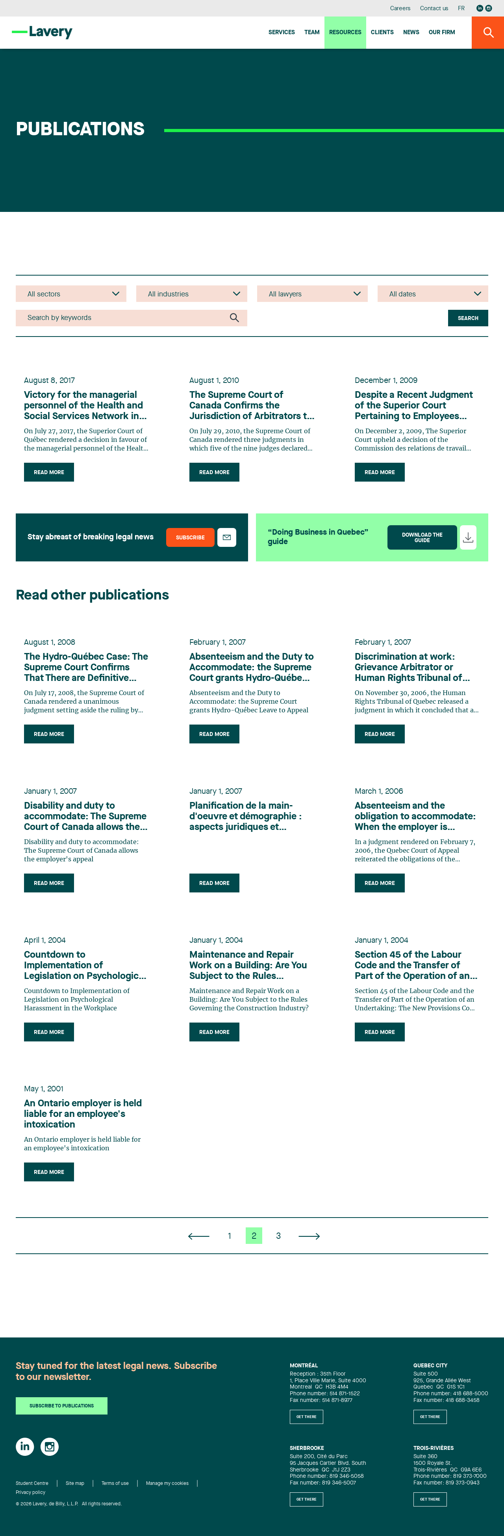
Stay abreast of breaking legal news (91, 540)
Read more (50, 474)
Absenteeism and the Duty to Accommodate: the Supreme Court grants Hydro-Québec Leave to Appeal (247, 673)
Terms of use (115, 1484)
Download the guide (422, 540)
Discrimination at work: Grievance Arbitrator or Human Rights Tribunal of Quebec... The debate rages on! (415, 673)
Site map (75, 1484)
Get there (306, 1417)
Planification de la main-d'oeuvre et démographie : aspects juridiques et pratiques (247, 825)
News (411, 33)
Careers (400, 9)
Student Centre (32, 1484)
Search (468, 318)
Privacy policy (30, 1492)
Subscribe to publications (62, 1406)
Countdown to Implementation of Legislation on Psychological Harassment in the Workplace (86, 976)
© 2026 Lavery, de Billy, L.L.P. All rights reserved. (69, 1504)
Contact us (434, 9)
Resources (345, 33)
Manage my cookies (167, 1484)
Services (282, 33)
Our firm (442, 33)
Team (312, 33)
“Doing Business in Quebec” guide (318, 540)
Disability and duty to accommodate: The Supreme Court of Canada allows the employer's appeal (86, 825)
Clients (382, 33)
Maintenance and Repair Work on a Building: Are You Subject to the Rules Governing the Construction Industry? (250, 976)
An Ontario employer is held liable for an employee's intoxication (84, 1128)
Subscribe (190, 540)
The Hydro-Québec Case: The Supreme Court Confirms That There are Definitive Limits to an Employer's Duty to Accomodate (78, 673)
